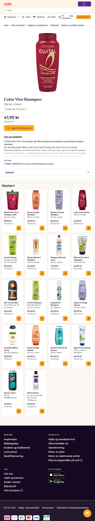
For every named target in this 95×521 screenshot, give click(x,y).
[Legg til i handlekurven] (18, 228)
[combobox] (49, 10)
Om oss (8, 473)
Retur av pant (56, 451)
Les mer (8, 160)
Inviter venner (12, 482)
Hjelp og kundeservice (61, 439)
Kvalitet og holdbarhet (17, 447)
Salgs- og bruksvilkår (28, 507)
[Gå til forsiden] (7, 3)
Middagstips (11, 443)
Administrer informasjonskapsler (73, 507)
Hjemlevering (56, 447)
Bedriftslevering (13, 456)
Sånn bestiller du (58, 443)
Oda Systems (13, 490)
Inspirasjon (10, 439)
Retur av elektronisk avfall (64, 456)
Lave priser (10, 451)
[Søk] (6, 10)
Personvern (48, 507)
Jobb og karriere (14, 477)
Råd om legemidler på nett (65, 460)
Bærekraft (10, 486)
